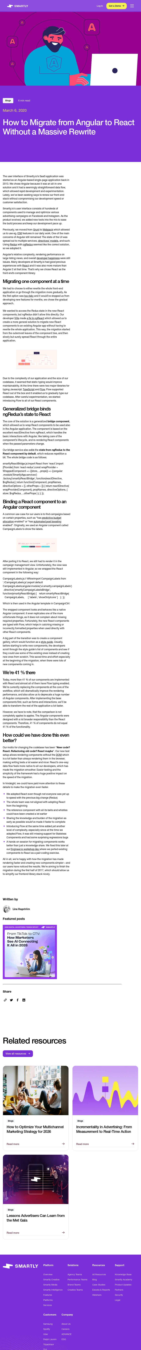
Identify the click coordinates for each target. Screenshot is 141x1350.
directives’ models (48, 240)
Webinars (96, 1295)
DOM (59, 754)
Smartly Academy (123, 1279)
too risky (29, 295)
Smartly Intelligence (53, 1289)
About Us (66, 1324)
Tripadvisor (48, 1344)
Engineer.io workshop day (25, 849)
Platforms (48, 1300)
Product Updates (123, 1284)
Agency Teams (75, 1274)
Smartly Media (50, 1284)
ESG (64, 1339)
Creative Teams (75, 1289)
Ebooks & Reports (101, 1289)
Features (47, 1295)
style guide (47, 641)
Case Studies (98, 1284)
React (25, 265)
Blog (94, 1279)
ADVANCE (67, 1334)
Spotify (46, 1329)
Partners (119, 1289)
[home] (17, 6)
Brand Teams (74, 1284)
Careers (65, 1329)
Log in (100, 5)
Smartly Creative (51, 1279)
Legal (117, 1300)
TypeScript (28, 389)
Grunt (36, 229)
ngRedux (28, 244)
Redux (13, 244)
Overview (48, 1274)
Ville (16, 318)
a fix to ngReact (35, 318)
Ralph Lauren (50, 1339)
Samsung (48, 1324)
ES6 (19, 233)
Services (47, 1305)
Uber (45, 1334)
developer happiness (48, 258)
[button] (132, 6)
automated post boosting (47, 521)
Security (119, 1295)
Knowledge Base (123, 1274)
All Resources (99, 1274)
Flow (42, 389)
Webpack (48, 229)
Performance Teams (77, 1279)
